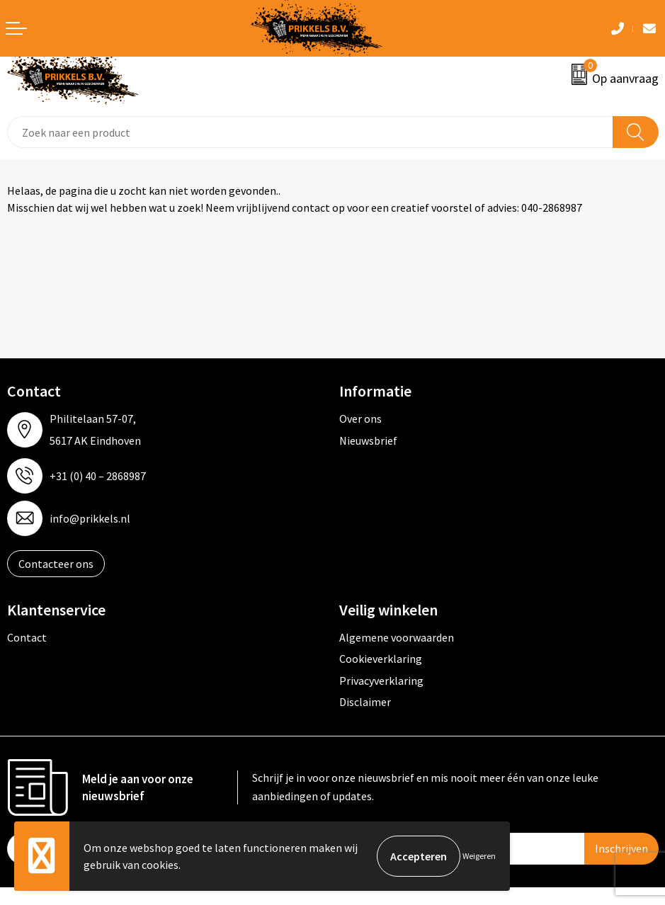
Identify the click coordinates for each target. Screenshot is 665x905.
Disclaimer (365, 702)
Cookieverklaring (380, 658)
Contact (27, 637)
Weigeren (479, 855)
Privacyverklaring (381, 680)
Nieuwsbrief (368, 440)
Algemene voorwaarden (396, 637)
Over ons (360, 418)
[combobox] (310, 132)
